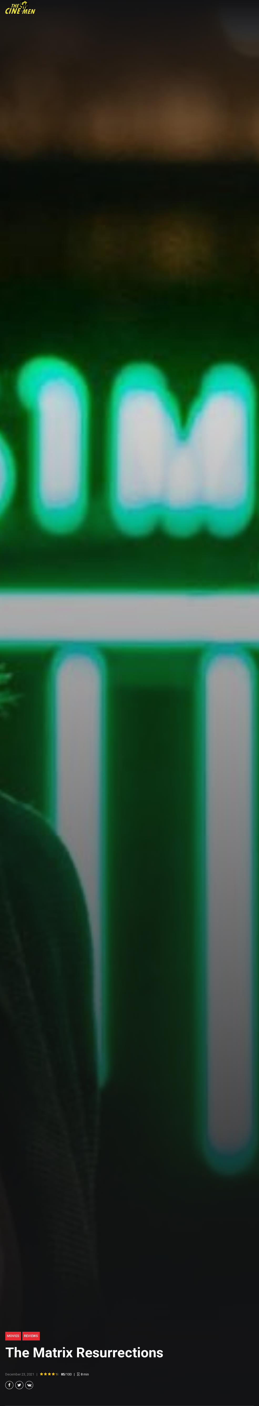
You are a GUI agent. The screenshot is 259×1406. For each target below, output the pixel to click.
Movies (13, 1336)
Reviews (31, 1336)
